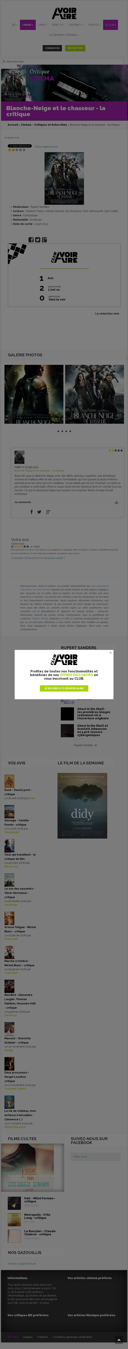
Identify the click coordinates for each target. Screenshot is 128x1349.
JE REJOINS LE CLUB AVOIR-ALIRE (64, 688)
